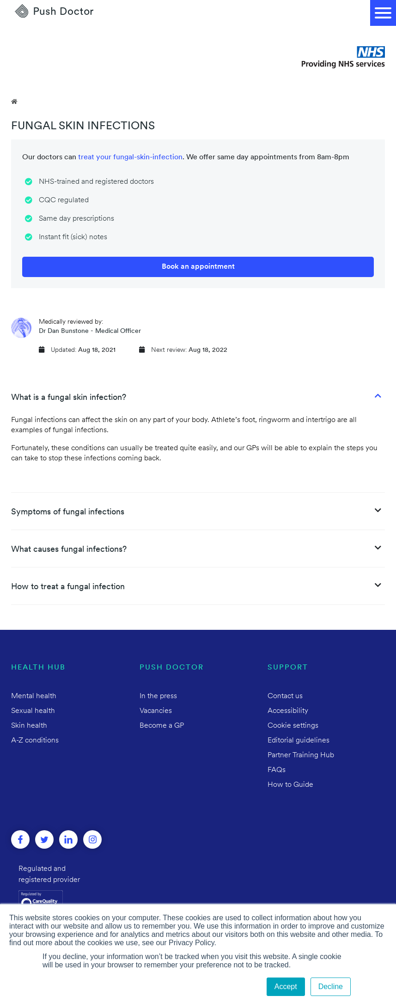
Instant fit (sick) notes (73, 237)
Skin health (29, 726)
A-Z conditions (35, 740)
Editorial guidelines (298, 740)
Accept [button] (285, 986)
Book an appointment (198, 267)
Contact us (285, 696)
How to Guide (290, 785)
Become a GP (162, 726)
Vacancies (156, 711)
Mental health (33, 696)
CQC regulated (64, 200)
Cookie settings (293, 726)
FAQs (277, 770)
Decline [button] (330, 986)
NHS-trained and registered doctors (96, 182)
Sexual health (33, 711)
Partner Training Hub (301, 755)
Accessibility (288, 711)
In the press (158, 696)
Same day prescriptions (76, 219)
